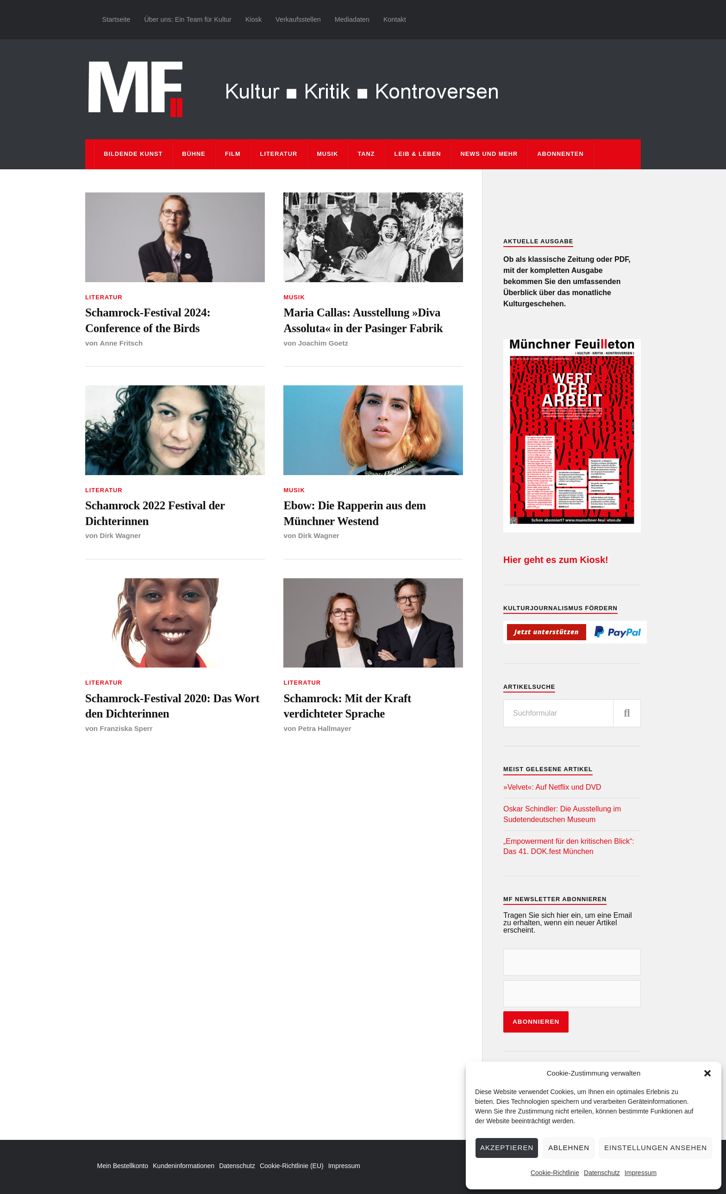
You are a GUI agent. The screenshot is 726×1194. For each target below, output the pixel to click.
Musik (327, 153)
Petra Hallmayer (325, 731)
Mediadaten (352, 19)
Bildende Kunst (133, 153)
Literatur (279, 153)
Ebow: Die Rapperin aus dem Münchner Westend (356, 514)
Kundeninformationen (183, 1165)
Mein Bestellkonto (123, 1165)
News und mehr (489, 153)
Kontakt (394, 19)
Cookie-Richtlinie (555, 1172)
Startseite (116, 19)
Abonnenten (560, 153)
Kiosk (253, 19)
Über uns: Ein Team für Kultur (188, 19)
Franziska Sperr (126, 731)
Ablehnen (568, 1147)
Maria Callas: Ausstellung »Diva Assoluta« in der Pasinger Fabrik (364, 320)
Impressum (641, 1172)
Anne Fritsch (121, 343)
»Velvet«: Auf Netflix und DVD (552, 787)
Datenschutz (602, 1172)
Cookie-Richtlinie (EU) (292, 1165)
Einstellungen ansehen (655, 1147)
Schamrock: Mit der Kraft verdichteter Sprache (348, 707)
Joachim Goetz (323, 343)
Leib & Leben (417, 153)
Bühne (194, 153)
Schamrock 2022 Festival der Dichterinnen (156, 514)
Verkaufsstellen (298, 19)
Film (233, 153)
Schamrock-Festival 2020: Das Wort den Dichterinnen (174, 707)
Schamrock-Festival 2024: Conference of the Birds (149, 320)
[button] (707, 1073)
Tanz (366, 153)
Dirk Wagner (120, 537)
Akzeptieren (506, 1147)
